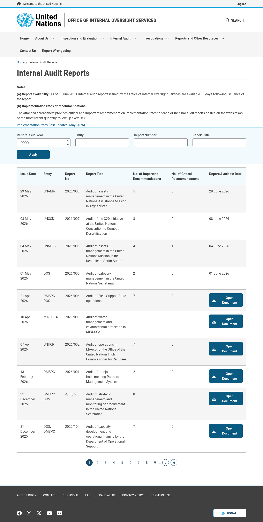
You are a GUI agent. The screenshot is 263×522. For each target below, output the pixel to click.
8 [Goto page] (147, 462)
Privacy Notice (133, 495)
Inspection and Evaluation (80, 38)
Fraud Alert (106, 495)
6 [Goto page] (130, 462)
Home (24, 38)
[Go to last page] (174, 462)
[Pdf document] (54, 125)
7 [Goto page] (138, 462)
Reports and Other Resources (198, 38)
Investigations (154, 38)
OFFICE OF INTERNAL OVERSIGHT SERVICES (112, 20)
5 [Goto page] (122, 462)
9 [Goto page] (155, 462)
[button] (226, 300)
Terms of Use (161, 495)
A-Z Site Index (26, 495)
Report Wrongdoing (56, 50)
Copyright (70, 495)
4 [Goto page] (114, 462)
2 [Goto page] (97, 462)
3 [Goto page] (106, 462)
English (241, 4)
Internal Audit (121, 38)
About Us (43, 38)
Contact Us (28, 50)
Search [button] (235, 20)
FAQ (88, 495)
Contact (49, 495)
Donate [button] (229, 513)
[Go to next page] (165, 462)
